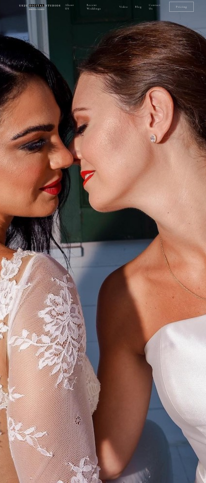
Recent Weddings (94, 6)
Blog (138, 7)
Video (123, 7)
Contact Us (155, 6)
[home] (39, 7)
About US (69, 6)
